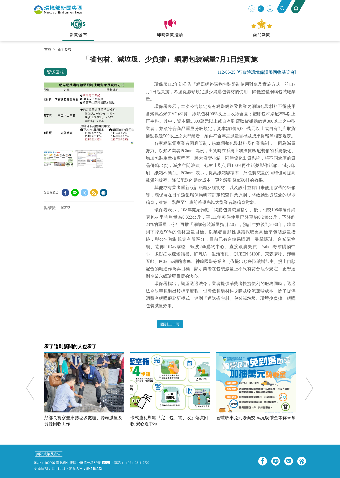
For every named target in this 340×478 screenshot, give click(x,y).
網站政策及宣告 (48, 454)
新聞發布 (64, 49)
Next (307, 388)
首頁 (47, 49)
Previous (32, 388)
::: (45, 57)
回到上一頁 (170, 324)
